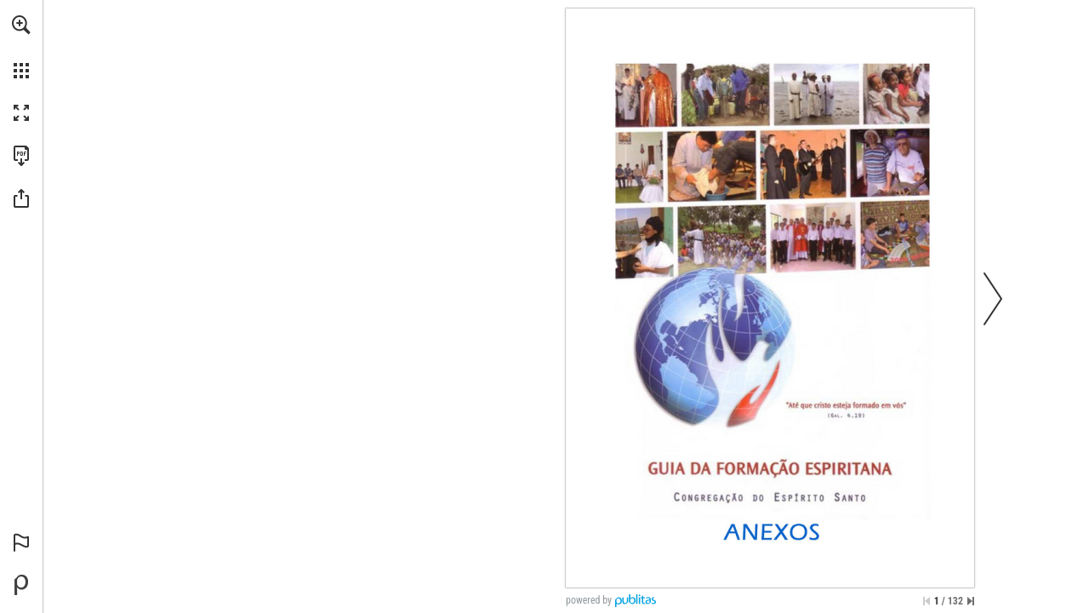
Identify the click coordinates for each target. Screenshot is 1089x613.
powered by (589, 600)
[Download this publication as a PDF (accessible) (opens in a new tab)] (21, 156)
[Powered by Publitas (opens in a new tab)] (21, 585)
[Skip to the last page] (970, 601)
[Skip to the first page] (926, 601)
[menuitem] (21, 47)
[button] (21, 24)
